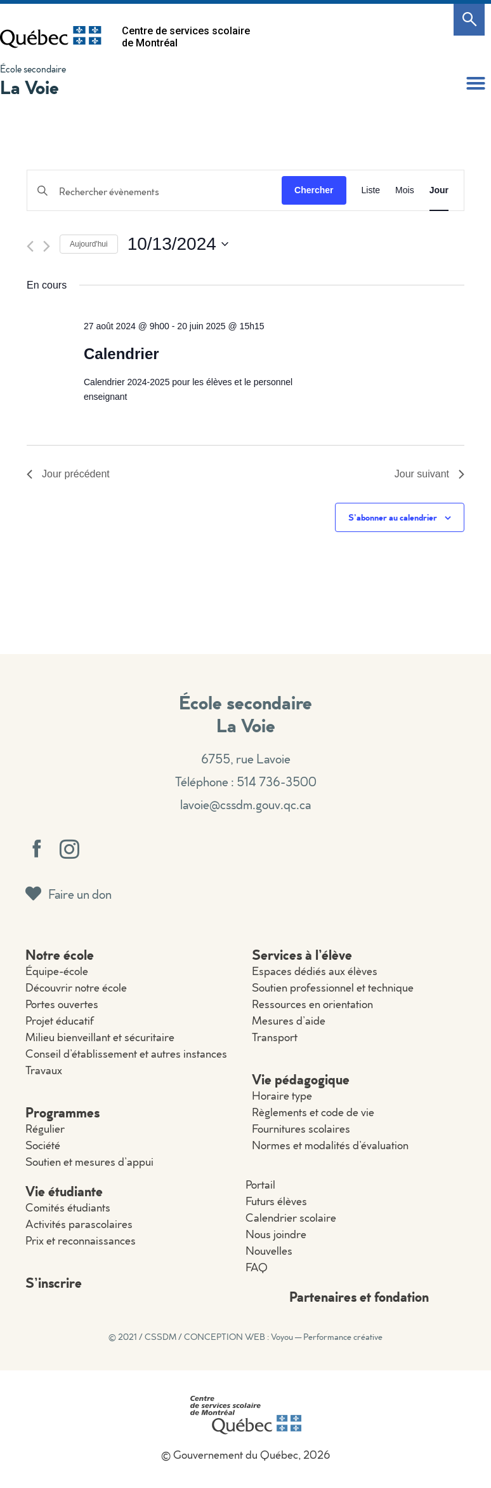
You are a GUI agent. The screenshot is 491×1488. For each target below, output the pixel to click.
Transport (275, 1037)
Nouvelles (269, 1251)
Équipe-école (56, 971)
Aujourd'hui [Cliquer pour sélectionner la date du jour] (89, 244)
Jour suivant (429, 473)
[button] (476, 83)
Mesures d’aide (288, 1020)
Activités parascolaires (79, 1224)
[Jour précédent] (30, 246)
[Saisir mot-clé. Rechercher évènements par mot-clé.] (154, 192)
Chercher (313, 190)
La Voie (29, 86)
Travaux (43, 1070)
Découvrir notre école (76, 987)
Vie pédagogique (301, 1079)
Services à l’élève (302, 954)
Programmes (62, 1112)
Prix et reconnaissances (80, 1240)
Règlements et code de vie (313, 1112)
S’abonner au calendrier (392, 517)
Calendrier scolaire (291, 1217)
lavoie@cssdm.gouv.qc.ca (245, 804)
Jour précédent (68, 473)
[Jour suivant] (46, 246)
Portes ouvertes (61, 1004)
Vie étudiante (64, 1191)
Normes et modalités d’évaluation (330, 1145)
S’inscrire (53, 1282)
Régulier (45, 1128)
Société (42, 1145)
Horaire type (282, 1095)
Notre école (59, 954)
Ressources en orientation (312, 1004)
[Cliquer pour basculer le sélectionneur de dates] (178, 244)
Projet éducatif (59, 1020)
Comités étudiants (67, 1207)
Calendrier (121, 353)
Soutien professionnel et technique (333, 987)
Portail (260, 1184)
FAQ (257, 1267)
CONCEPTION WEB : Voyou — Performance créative (283, 1336)
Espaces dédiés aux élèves (314, 971)
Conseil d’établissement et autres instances (126, 1053)
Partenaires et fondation (359, 1296)
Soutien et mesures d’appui (89, 1162)
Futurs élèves (276, 1201)
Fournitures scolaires (301, 1128)
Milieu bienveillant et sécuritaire (99, 1037)
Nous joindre (276, 1234)
